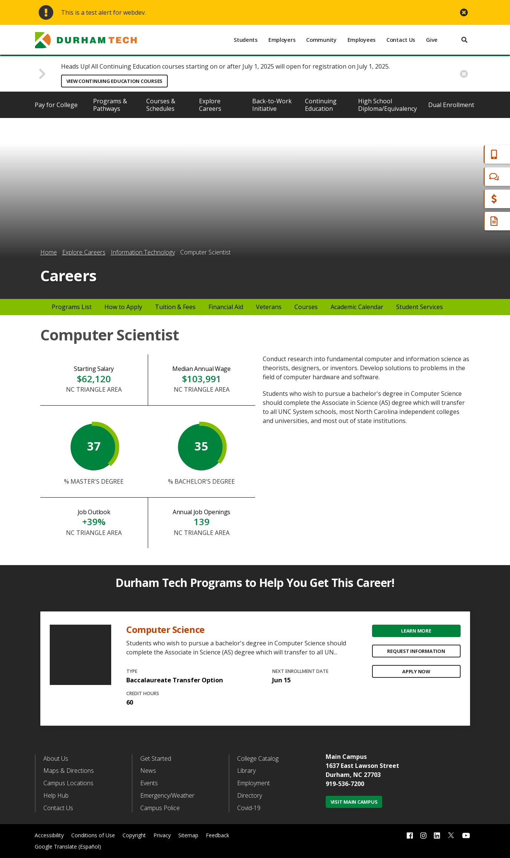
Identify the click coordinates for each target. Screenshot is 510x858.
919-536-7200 (345, 784)
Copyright (134, 835)
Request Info (473, 221)
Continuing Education (321, 105)
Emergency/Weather (167, 795)
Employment (253, 783)
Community (321, 39)
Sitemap (188, 835)
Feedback (217, 835)
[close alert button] (464, 12)
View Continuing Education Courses (114, 81)
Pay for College (56, 105)
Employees (361, 39)
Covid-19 (248, 808)
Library (246, 770)
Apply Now (416, 671)
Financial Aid (471, 198)
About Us (55, 758)
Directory (249, 795)
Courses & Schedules (160, 105)
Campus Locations (68, 783)
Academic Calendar (357, 307)
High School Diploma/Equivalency (387, 105)
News (148, 770)
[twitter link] (451, 835)
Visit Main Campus (354, 801)
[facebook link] (410, 835)
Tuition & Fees (175, 307)
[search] (464, 39)
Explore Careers (210, 105)
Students (245, 39)
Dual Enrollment (451, 105)
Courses (306, 307)
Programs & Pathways (110, 105)
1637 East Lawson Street (362, 765)
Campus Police (160, 808)
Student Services (419, 307)
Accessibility (49, 835)
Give (432, 39)
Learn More (416, 630)
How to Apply (123, 307)
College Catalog (258, 758)
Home (48, 252)
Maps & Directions (68, 770)
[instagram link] (423, 835)
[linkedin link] (437, 835)
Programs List (72, 307)
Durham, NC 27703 (353, 775)
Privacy (162, 835)
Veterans (269, 307)
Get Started (155, 758)
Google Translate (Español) (68, 846)
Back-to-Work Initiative (272, 105)
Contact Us (400, 39)
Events (149, 783)
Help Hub (56, 795)
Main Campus (346, 756)
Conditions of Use (93, 835)
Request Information (416, 651)
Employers (281, 39)
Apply (462, 154)
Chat (461, 176)
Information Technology (143, 252)
